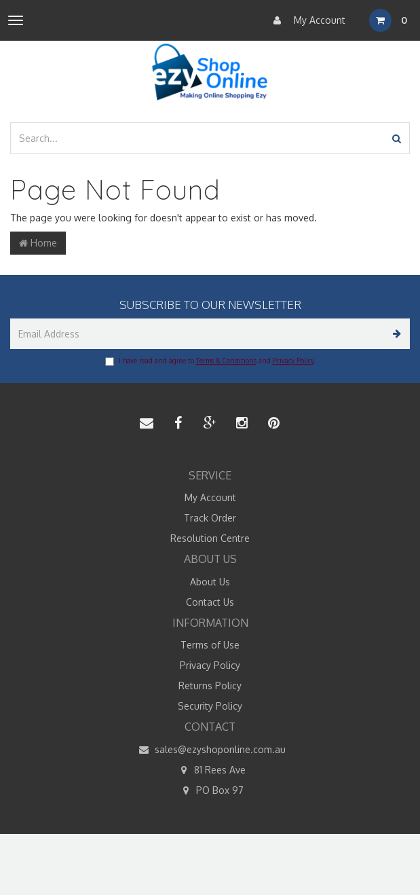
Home (38, 243)
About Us (210, 581)
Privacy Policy (293, 361)
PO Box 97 (210, 790)
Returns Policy (210, 685)
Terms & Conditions (226, 361)
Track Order (210, 518)
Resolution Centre (210, 538)
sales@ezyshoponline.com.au (210, 749)
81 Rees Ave (210, 770)
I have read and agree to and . (210, 361)
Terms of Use (210, 645)
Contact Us (210, 602)
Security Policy (210, 706)
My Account (306, 20)
